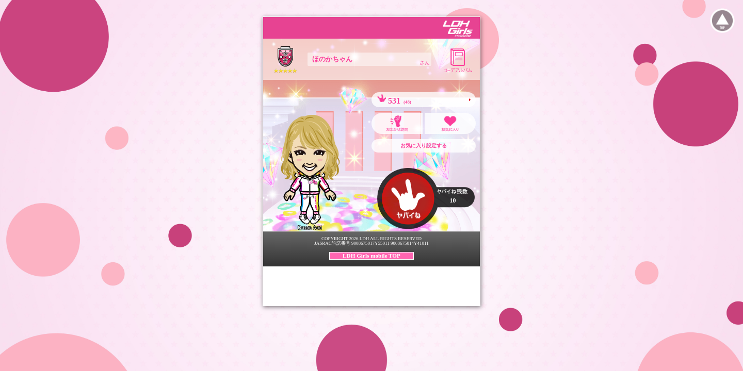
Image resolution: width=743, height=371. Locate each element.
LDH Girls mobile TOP (371, 255)
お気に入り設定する (423, 145)
